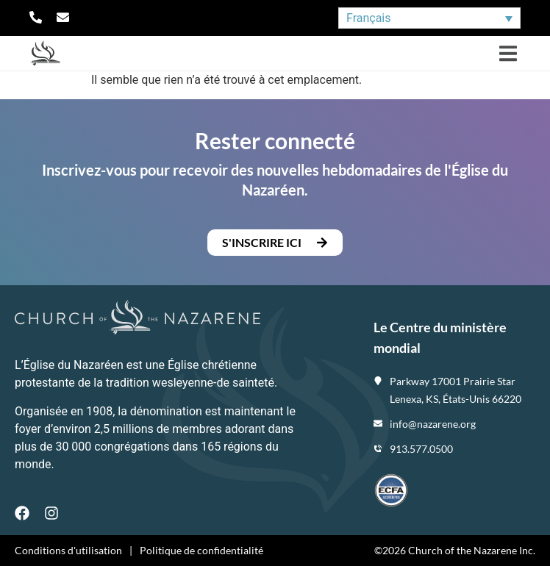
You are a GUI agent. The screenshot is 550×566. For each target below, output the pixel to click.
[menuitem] (429, 18)
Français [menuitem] (368, 18)
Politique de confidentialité (201, 550)
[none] (429, 18)
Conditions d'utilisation (68, 550)
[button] (508, 53)
